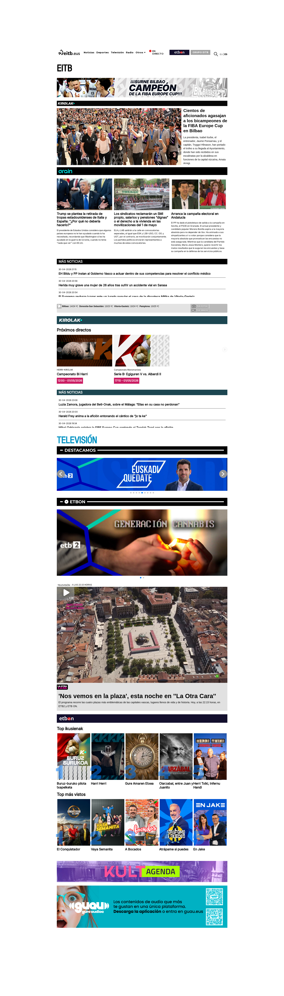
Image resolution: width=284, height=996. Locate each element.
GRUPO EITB (200, 52)
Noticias (89, 52)
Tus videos (200, 310)
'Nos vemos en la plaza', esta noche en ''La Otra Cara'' (137, 695)
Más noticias (70, 261)
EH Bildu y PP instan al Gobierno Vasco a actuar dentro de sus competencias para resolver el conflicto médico (134, 273)
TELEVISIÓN (77, 440)
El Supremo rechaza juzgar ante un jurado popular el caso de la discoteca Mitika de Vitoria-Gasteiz (126, 296)
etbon (77, 501)
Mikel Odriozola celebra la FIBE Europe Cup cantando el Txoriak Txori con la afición (116, 427)
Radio (129, 52)
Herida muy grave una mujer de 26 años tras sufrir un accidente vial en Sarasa (113, 285)
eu (221, 54)
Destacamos (80, 450)
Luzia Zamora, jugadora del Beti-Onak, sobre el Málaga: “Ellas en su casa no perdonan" (119, 404)
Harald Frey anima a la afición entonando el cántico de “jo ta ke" (103, 416)
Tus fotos (200, 306)
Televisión (117, 52)
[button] (131, 492)
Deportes (102, 52)
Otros (139, 52)
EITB (64, 68)
